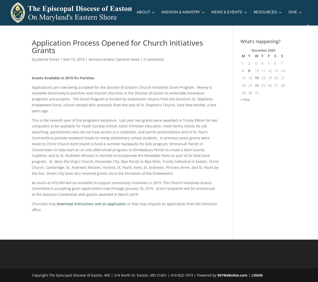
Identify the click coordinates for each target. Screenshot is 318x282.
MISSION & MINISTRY (180, 12)
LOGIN (257, 275)
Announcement (101, 59)
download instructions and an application (91, 203)
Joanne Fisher (48, 59)
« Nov (245, 99)
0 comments (154, 59)
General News (128, 59)
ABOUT (143, 12)
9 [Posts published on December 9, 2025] (249, 70)
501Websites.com (232, 275)
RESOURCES (265, 12)
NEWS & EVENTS (226, 12)
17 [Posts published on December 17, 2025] (257, 78)
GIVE (292, 12)
